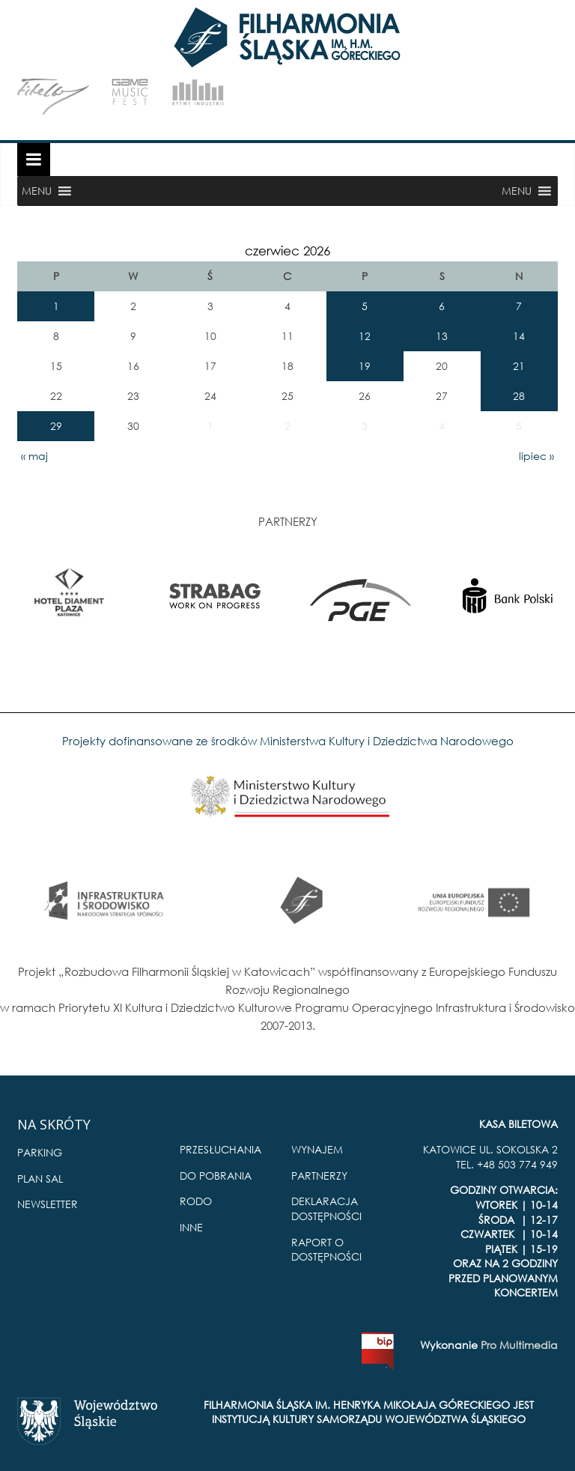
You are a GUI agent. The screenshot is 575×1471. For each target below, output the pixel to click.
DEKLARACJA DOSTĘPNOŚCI (326, 1208)
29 (56, 426)
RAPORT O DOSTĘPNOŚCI (326, 1249)
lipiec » (536, 456)
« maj (34, 456)
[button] (37, 191)
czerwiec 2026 (287, 250)
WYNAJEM (317, 1149)
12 (365, 336)
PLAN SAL (40, 1178)
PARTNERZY (319, 1175)
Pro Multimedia (519, 1345)
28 (519, 396)
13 (442, 336)
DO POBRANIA (216, 1175)
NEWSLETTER (47, 1204)
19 (365, 366)
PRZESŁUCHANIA (220, 1149)
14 (519, 336)
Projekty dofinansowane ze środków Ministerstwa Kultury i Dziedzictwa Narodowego (288, 740)
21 (519, 366)
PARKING (39, 1152)
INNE (191, 1227)
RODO (196, 1201)
